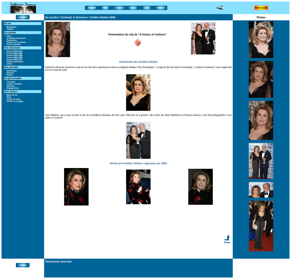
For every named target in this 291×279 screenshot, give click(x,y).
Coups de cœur (13, 99)
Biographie (11, 27)
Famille (10, 29)
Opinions (11, 86)
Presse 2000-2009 (14, 53)
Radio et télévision (15, 62)
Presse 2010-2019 (14, 51)
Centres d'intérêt (14, 84)
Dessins (10, 73)
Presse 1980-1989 (14, 58)
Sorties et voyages (15, 101)
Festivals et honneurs (16, 38)
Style (9, 97)
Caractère (11, 82)
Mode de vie (12, 95)
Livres (9, 64)
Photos (10, 75)
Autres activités (14, 44)
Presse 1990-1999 (14, 55)
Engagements (13, 88)
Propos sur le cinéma (16, 42)
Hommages (12, 71)
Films (9, 36)
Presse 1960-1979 (14, 60)
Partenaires (12, 40)
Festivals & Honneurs (74, 17)
